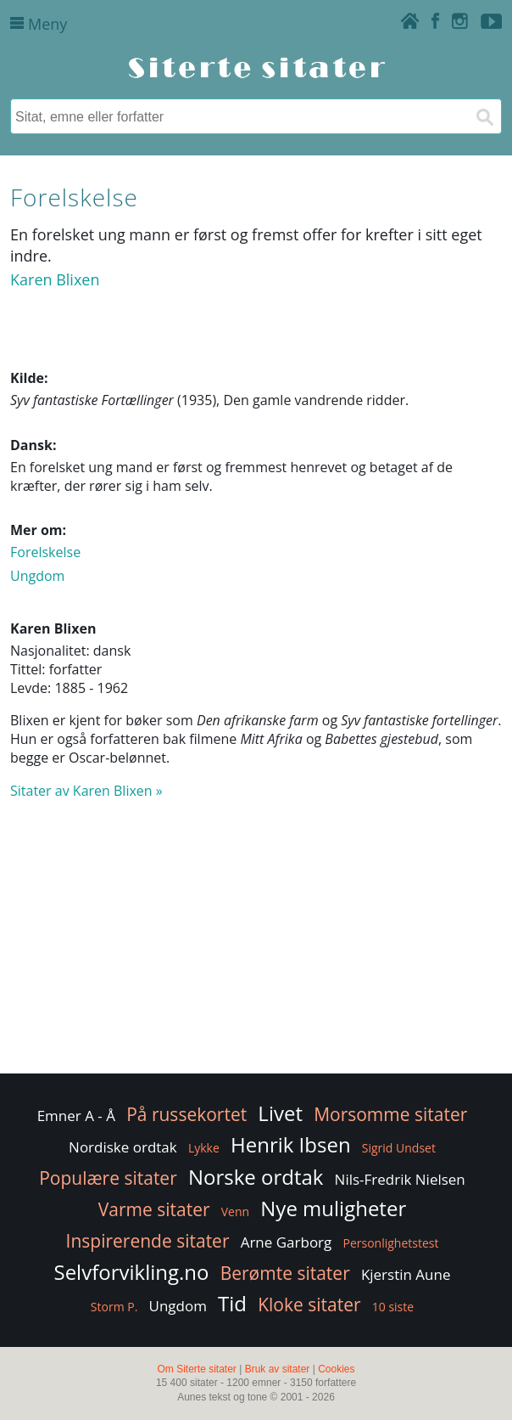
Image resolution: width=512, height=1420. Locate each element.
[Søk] (484, 116)
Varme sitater (154, 1209)
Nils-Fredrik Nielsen (400, 1179)
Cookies (336, 1369)
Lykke (204, 1148)
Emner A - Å (76, 1115)
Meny (38, 24)
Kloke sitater (309, 1304)
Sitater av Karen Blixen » (86, 790)
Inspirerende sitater (148, 1241)
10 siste (393, 1307)
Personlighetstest (390, 1243)
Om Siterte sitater (196, 1369)
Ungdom (37, 575)
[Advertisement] (256, 944)
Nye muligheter (333, 1208)
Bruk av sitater (277, 1369)
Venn (235, 1211)
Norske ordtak (256, 1177)
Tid (232, 1303)
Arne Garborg (286, 1242)
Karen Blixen (55, 279)
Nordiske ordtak (123, 1147)
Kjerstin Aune (406, 1274)
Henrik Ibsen (291, 1144)
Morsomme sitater (390, 1114)
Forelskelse (45, 552)
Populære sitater (108, 1178)
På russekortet (186, 1114)
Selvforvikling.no (131, 1272)
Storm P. (114, 1307)
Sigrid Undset (399, 1148)
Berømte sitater (285, 1273)
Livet (280, 1113)
